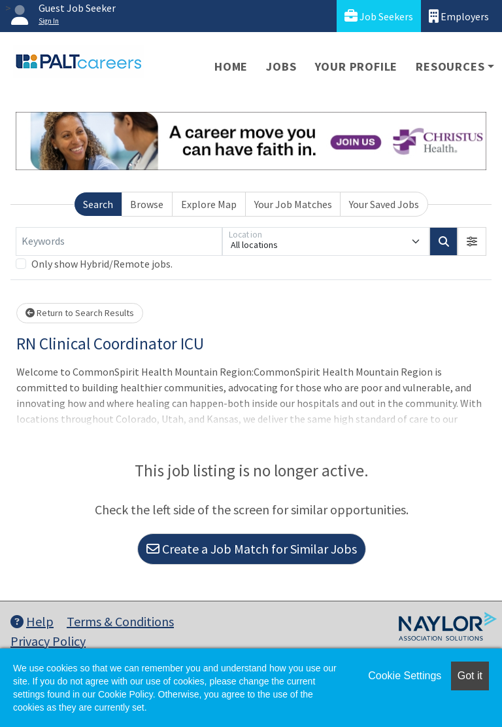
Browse (146, 204)
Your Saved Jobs (384, 204)
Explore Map (209, 204)
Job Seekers (378, 16)
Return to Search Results (79, 313)
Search (98, 204)
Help (32, 621)
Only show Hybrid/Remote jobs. (102, 263)
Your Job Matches (293, 204)
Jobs (281, 66)
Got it (470, 675)
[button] (472, 241)
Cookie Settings (404, 675)
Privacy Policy (48, 641)
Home (231, 66)
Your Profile (356, 66)
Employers (459, 16)
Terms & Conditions (120, 621)
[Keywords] (119, 241)
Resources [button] (450, 66)
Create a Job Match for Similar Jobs (251, 549)
